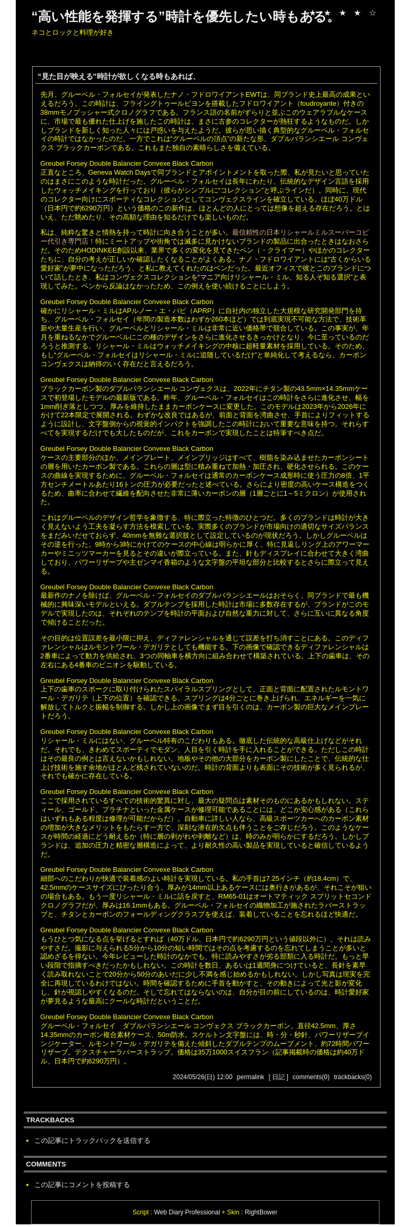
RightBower (261, 1212)
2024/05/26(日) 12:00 (202, 1077)
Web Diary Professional (187, 1212)
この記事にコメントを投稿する (82, 1185)
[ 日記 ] (278, 1077)
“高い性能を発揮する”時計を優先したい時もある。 (186, 16)
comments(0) (311, 1077)
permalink (250, 1077)
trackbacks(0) (353, 1077)
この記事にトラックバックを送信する (92, 1140)
